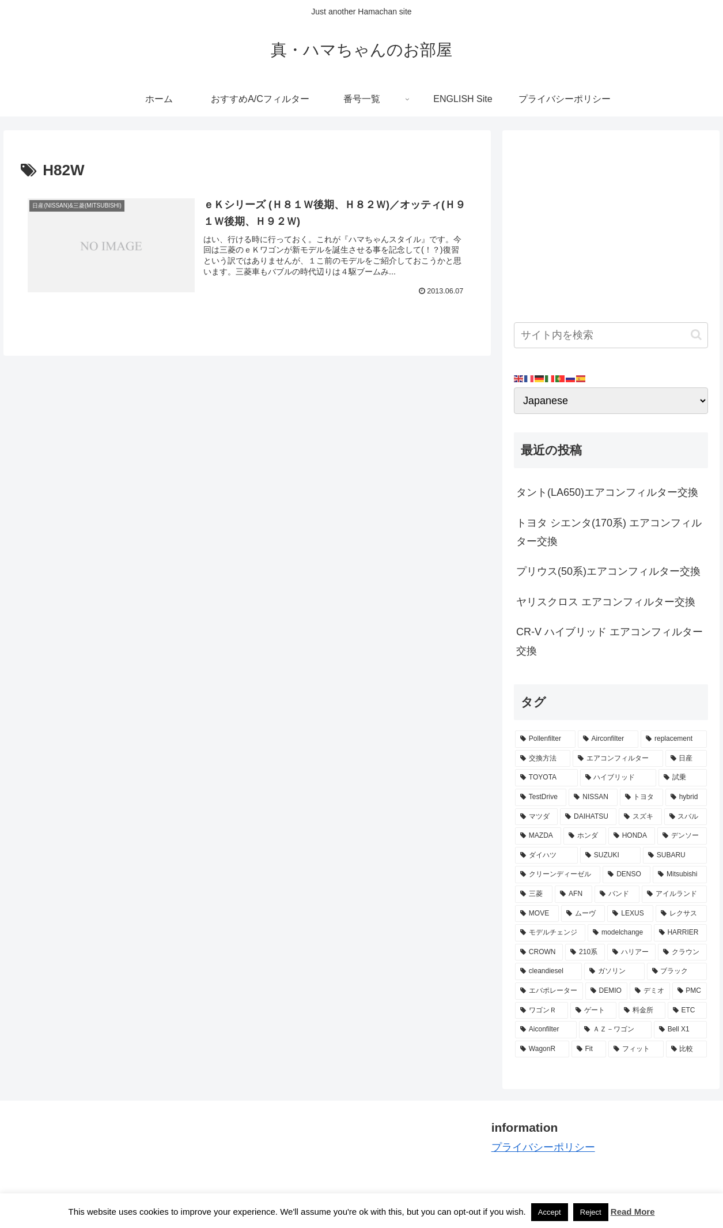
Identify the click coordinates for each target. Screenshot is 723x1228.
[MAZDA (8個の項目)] (538, 836)
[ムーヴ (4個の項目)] (583, 913)
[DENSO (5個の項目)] (626, 874)
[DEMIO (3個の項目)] (606, 991)
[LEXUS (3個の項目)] (630, 913)
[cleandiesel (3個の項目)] (548, 971)
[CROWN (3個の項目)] (539, 952)
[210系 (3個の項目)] (585, 952)
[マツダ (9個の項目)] (536, 817)
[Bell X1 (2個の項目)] (680, 1029)
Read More (633, 1211)
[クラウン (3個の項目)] (682, 952)
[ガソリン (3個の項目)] (614, 971)
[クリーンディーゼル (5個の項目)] (557, 874)
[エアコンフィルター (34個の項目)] (618, 758)
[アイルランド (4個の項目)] (674, 894)
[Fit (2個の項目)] (589, 1049)
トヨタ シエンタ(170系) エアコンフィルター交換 (609, 532)
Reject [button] (590, 1212)
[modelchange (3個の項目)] (619, 932)
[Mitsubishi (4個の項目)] (680, 874)
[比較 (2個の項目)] (686, 1049)
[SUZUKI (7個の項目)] (610, 855)
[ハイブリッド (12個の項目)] (618, 777)
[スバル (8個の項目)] (685, 817)
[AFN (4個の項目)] (573, 894)
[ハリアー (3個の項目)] (631, 952)
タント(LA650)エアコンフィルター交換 (607, 492)
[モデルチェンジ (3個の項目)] (550, 932)
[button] (696, 334)
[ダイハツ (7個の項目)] (546, 855)
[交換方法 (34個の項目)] (542, 758)
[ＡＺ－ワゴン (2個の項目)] (615, 1029)
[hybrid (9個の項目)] (686, 797)
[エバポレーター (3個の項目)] (549, 991)
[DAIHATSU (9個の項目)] (588, 817)
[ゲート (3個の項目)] (593, 1010)
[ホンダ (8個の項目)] (584, 836)
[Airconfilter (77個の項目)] (608, 739)
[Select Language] (611, 400)
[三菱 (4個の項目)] (533, 894)
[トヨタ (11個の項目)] (641, 797)
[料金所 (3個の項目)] (642, 1010)
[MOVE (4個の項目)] (537, 913)
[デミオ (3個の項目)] (650, 991)
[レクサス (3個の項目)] (681, 913)
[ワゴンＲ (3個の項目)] (541, 1010)
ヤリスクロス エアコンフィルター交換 (605, 602)
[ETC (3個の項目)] (687, 1010)
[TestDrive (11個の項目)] (540, 797)
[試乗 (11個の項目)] (682, 777)
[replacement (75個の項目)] (674, 739)
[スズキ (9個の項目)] (640, 817)
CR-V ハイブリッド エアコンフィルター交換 (609, 641)
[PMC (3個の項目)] (689, 991)
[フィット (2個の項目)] (635, 1049)
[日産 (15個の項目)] (686, 758)
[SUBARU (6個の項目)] (675, 855)
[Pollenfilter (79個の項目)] (545, 739)
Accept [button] (549, 1212)
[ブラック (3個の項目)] (677, 971)
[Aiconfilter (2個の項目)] (546, 1029)
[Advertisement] (611, 222)
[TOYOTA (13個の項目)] (546, 777)
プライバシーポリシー (543, 1147)
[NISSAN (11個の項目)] (593, 797)
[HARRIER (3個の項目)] (680, 932)
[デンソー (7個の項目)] (682, 836)
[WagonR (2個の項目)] (542, 1049)
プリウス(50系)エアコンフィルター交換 (608, 571)
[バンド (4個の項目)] (617, 894)
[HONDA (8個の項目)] (631, 836)
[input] (611, 335)
